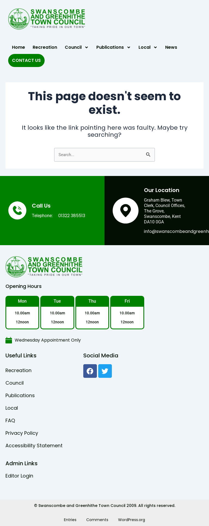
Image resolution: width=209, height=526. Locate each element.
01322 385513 (71, 215)
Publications (113, 47)
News (171, 47)
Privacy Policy (21, 433)
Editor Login (19, 475)
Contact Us (26, 60)
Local (148, 47)
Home (18, 47)
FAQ (10, 420)
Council (77, 47)
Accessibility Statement (34, 445)
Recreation (45, 47)
